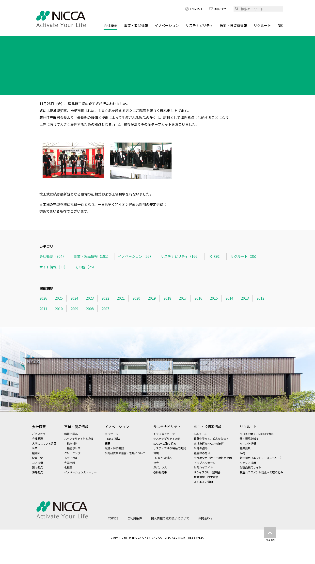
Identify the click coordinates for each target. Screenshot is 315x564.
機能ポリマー (75, 448)
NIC (280, 25)
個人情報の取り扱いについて (170, 518)
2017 (183, 298)
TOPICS (56, 40)
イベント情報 (248, 443)
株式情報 (199, 477)
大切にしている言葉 (44, 443)
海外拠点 (37, 472)
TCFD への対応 (162, 458)
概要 (107, 443)
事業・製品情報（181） (92, 256)
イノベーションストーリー (80, 472)
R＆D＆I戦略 (112, 438)
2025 (59, 298)
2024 (74, 298)
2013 (245, 298)
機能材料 (72, 443)
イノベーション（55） (135, 256)
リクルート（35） (244, 256)
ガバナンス (160, 467)
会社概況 (37, 438)
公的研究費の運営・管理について (125, 453)
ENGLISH (193, 9)
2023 (90, 298)
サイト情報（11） (53, 266)
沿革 (34, 448)
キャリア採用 (248, 463)
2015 (214, 298)
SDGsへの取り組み (164, 443)
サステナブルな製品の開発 (169, 448)
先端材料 (69, 463)
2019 (152, 298)
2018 (167, 298)
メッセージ (111, 434)
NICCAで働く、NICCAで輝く (257, 434)
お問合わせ (205, 518)
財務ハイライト (203, 467)
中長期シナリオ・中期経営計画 (213, 458)
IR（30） (215, 256)
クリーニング (72, 453)
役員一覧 (37, 458)
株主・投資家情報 (233, 25)
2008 (90, 308)
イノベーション (167, 25)
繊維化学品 (71, 434)
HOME (37, 40)
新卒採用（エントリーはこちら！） (261, 458)
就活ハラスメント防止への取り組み (261, 472)
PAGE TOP (270, 534)
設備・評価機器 (114, 448)
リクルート (262, 25)
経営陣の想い (202, 453)
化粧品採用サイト (250, 467)
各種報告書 (160, 472)
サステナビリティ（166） (181, 256)
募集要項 (245, 448)
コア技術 (37, 463)
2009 (74, 308)
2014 (229, 298)
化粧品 (68, 467)
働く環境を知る (249, 438)
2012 (260, 298)
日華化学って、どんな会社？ (211, 438)
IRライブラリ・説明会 (207, 472)
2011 (43, 308)
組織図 (36, 453)
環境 (156, 453)
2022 (105, 298)
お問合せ (217, 9)
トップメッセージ (164, 434)
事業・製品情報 (136, 25)
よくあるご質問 (203, 482)
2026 (43, 298)
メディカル (71, 458)
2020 (136, 298)
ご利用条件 (134, 518)
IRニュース (200, 434)
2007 (105, 308)
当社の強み (200, 448)
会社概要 (110, 25)
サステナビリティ (199, 25)
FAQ (242, 453)
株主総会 (212, 477)
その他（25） (85, 266)
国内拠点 (37, 467)
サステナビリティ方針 (166, 438)
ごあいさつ (39, 434)
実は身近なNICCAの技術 (208, 443)
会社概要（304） (52, 256)
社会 (156, 463)
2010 (59, 308)
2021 (121, 298)
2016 (198, 298)
